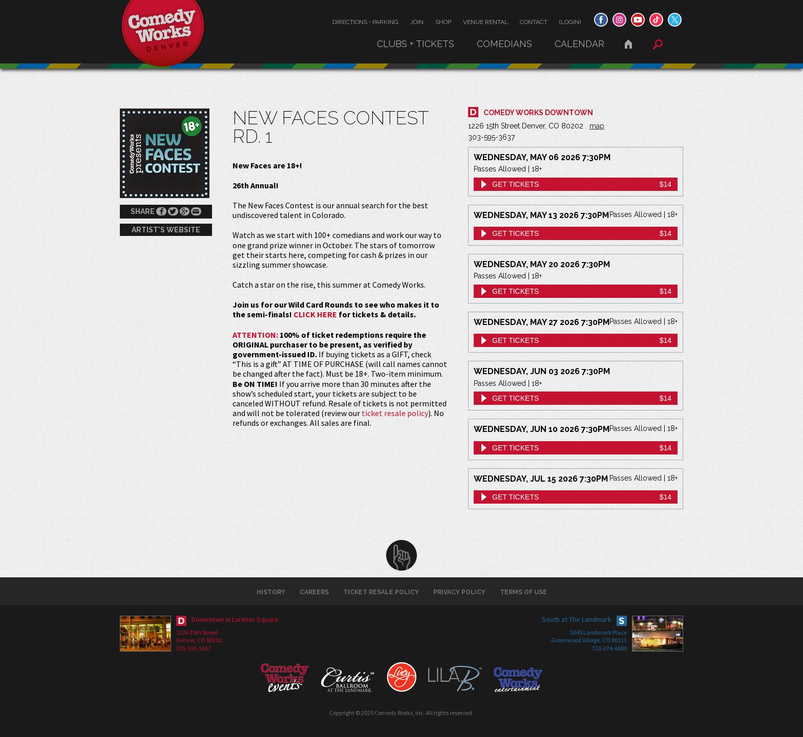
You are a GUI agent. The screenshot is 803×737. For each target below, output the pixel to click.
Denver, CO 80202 (199, 640)
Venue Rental (485, 22)
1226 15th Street (197, 632)
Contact (533, 22)
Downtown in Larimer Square (235, 619)
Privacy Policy (459, 592)
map (596, 126)
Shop (443, 22)
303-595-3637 (193, 648)
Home (628, 44)
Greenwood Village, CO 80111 (589, 640)
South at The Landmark (576, 619)
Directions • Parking (365, 22)
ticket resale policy (395, 413)
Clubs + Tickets (415, 43)
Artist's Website (166, 230)
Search (657, 44)
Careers (314, 592)
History (271, 592)
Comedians (504, 43)
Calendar (579, 43)
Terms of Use (523, 592)
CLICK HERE (315, 314)
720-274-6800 (609, 648)
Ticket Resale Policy (381, 592)
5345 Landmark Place (598, 632)
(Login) (570, 22)
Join (417, 22)
